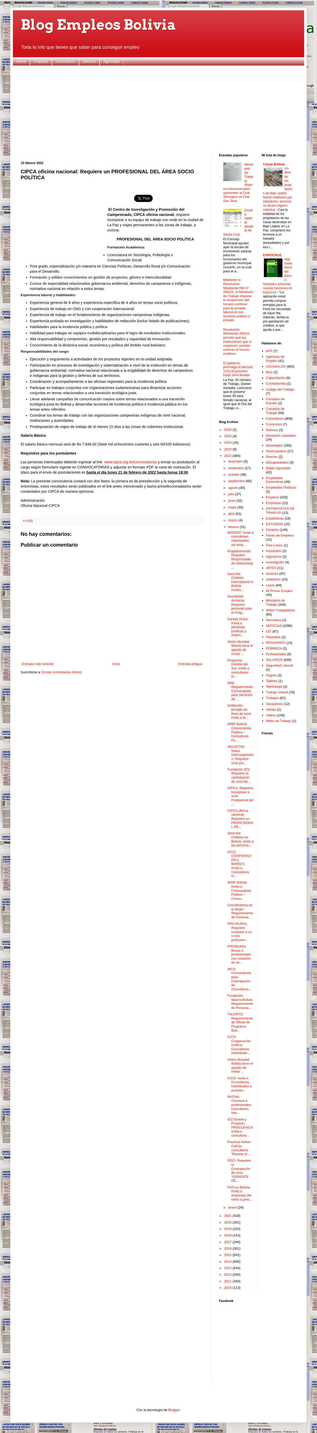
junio (232, 501)
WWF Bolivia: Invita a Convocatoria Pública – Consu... (239, 890)
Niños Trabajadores (280, 610)
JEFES (271, 568)
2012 (228, 1274)
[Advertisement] (158, 110)
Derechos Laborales (281, 436)
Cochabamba (276, 383)
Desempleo (274, 445)
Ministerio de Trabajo (275, 602)
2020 (228, 1222)
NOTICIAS (274, 626)
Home (21, 61)
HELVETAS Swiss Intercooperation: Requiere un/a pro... (240, 755)
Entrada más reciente (38, 664)
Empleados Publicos (281, 487)
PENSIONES (276, 643)
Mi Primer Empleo (279, 591)
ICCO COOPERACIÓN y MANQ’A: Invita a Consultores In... (239, 864)
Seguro (271, 675)
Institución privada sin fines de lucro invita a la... (239, 711)
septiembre (237, 481)
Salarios (89, 61)
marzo (233, 520)
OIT (269, 631)
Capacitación (275, 378)
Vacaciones (274, 704)
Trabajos (272, 698)
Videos (271, 715)
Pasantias (273, 637)
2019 (228, 1229)
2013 (228, 1268)
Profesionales (276, 654)
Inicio (116, 664)
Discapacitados (277, 462)
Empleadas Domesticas (274, 480)
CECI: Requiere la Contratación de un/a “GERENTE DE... (239, 1171)
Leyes (270, 585)
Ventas (271, 709)
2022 (228, 456)
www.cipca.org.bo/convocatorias (130, 462)
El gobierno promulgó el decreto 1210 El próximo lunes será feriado (238, 369)
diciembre (236, 461)
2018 (228, 1235)
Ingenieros (274, 556)
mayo (232, 507)
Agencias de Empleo (275, 359)
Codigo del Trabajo (280, 389)
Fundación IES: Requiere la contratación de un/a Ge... (238, 775)
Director (272, 457)
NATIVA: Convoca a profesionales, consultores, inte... (239, 1105)
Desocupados (276, 451)
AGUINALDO (276, 366)
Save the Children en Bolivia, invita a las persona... (240, 839)
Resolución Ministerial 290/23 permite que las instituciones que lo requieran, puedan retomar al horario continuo (237, 342)
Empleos (41, 61)
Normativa (273, 620)
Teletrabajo (274, 687)
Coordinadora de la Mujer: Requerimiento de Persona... (240, 911)
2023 (228, 449)
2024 (228, 442)
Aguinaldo (111, 61)
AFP (269, 351)
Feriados (272, 530)
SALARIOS (274, 660)
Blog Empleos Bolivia (98, 24)
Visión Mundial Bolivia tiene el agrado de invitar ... (240, 648)
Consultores (65, 61)
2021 (228, 1216)
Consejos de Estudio (275, 401)
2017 (228, 1242)
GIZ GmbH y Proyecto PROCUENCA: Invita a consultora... (240, 1127)
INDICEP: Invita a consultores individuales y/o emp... (240, 539)
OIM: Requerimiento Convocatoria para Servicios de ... (240, 691)
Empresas (273, 503)
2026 (228, 430)
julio (231, 494)
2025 (228, 436)
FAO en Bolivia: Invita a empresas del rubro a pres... (239, 1193)
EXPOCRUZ (272, 255)
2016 (228, 1248)
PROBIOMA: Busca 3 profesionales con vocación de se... (239, 954)
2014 (228, 1262)
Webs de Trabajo (278, 721)
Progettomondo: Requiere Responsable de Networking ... (240, 559)
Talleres (272, 681)
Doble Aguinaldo (278, 468)
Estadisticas (275, 518)
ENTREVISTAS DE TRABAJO (280, 511)
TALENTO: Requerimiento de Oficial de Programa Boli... (240, 1022)
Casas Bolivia (274, 164)
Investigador (275, 562)
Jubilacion (273, 579)
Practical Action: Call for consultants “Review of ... (239, 1148)
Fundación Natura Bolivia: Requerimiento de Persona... (240, 1002)
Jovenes (272, 574)
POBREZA (274, 648)
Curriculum (274, 424)
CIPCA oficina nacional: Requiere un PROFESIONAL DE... (240, 819)
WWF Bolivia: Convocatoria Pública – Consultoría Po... (239, 732)
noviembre (236, 468)
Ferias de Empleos (280, 535)
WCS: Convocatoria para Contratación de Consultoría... (239, 979)
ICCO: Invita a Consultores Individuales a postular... (239, 1084)
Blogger (174, 1410)
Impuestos (273, 551)
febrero (234, 527)
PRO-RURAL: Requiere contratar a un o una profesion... (239, 932)
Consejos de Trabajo (275, 411)
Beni (269, 372)
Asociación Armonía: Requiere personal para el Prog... (239, 604)
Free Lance (274, 545)
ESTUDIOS (274, 524)
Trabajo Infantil (277, 692)
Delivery (272, 430)
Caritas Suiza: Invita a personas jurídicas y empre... (237, 627)
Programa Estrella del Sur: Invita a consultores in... (238, 668)
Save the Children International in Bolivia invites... (240, 582)
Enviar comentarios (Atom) (62, 672)
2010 (228, 1288)
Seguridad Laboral (279, 665)
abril (231, 514)
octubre (234, 474)
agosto (233, 488)
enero (233, 1207)
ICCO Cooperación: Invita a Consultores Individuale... (239, 1045)
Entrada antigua (190, 664)
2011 (228, 1281)
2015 (228, 1255)
